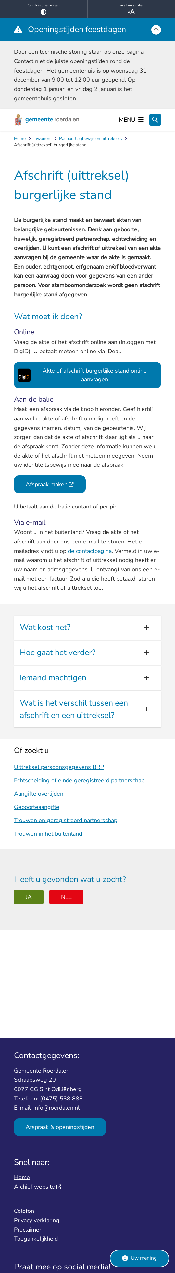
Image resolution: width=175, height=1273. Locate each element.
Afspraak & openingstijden (60, 1127)
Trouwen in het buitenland (48, 834)
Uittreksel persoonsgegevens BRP (59, 767)
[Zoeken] (155, 119)
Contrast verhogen (43, 9)
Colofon (24, 1211)
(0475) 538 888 (61, 1098)
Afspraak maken (50, 484)
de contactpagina (90, 551)
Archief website (37, 1186)
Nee (66, 897)
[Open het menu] (131, 120)
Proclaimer (27, 1230)
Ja (29, 897)
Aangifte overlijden (38, 794)
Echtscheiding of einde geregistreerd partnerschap (79, 780)
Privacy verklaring (36, 1220)
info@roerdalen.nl (56, 1107)
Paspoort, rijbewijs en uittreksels (90, 138)
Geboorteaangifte (36, 807)
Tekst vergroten (131, 9)
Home (20, 138)
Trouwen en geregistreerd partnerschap (65, 820)
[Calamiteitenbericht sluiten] (156, 30)
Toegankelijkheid (36, 1239)
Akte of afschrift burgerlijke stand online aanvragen (81, 375)
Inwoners (42, 138)
